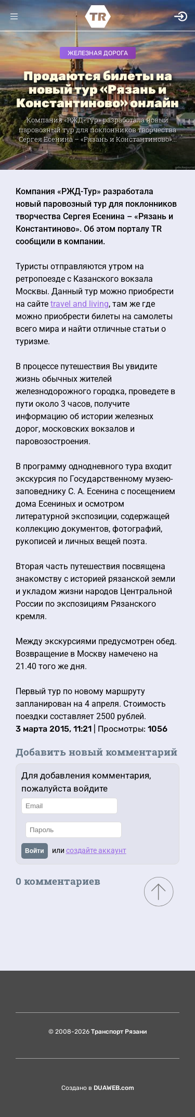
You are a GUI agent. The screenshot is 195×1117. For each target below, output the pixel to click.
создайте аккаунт (96, 850)
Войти (34, 851)
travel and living (79, 304)
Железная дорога (98, 53)
